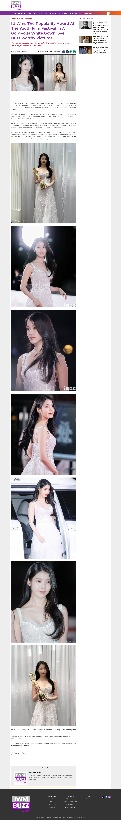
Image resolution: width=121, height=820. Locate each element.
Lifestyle (75, 13)
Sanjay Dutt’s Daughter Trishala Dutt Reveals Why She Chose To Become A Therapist (100, 50)
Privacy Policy (70, 804)
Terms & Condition (71, 807)
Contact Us (90, 799)
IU (12, 753)
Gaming (88, 13)
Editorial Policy (71, 799)
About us (52, 799)
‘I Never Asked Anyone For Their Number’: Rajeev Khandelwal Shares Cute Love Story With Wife (100, 40)
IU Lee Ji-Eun (17, 753)
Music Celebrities (25, 18)
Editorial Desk (22, 52)
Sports (63, 13)
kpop (23, 753)
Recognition (52, 804)
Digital (32, 13)
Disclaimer (51, 807)
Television (18, 13)
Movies (43, 13)
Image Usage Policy (70, 801)
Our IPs (51, 801)
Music (53, 13)
